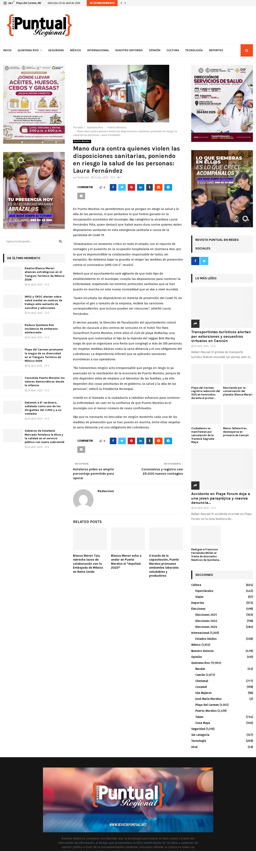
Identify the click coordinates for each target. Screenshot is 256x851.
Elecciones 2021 (206, 615)
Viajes (199, 597)
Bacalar (200, 669)
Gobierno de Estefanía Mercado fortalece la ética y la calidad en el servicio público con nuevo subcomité (44, 436)
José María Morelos (208, 699)
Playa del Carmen (207, 705)
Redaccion (83, 177)
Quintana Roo (28, 50)
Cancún (200, 675)
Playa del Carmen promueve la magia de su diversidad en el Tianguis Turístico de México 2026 (44, 355)
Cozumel (201, 687)
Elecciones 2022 (206, 621)
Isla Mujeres (203, 693)
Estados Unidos (206, 639)
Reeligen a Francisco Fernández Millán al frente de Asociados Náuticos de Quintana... (206, 554)
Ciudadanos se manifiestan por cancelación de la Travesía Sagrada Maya (202, 435)
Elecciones (198, 609)
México (75, 50)
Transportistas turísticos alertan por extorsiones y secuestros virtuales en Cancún (221, 336)
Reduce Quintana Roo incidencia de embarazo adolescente (41, 328)
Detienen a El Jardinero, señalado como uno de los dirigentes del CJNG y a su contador (43, 408)
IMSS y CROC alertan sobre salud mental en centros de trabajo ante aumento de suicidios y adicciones (43, 302)
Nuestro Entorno (129, 50)
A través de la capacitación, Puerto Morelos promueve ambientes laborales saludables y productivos (164, 566)
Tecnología (194, 50)
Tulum (199, 717)
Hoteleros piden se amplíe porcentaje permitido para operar (93, 473)
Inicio (7, 50)
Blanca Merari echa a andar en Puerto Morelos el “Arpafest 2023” (126, 562)
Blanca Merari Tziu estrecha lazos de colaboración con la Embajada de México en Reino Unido (88, 564)
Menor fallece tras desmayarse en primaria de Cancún (236, 432)
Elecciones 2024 (206, 627)
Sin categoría (200, 735)
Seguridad (56, 50)
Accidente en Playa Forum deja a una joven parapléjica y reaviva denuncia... (220, 498)
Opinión (154, 50)
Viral (194, 747)
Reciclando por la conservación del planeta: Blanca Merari (238, 391)
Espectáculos (204, 591)
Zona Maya (202, 723)
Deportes (216, 50)
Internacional (98, 50)
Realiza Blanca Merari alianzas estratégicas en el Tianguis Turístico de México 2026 (44, 274)
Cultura (173, 50)
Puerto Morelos (82, 141)
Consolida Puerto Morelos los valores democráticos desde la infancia (45, 381)
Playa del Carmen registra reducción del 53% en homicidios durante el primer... (205, 393)
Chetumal (201, 681)
